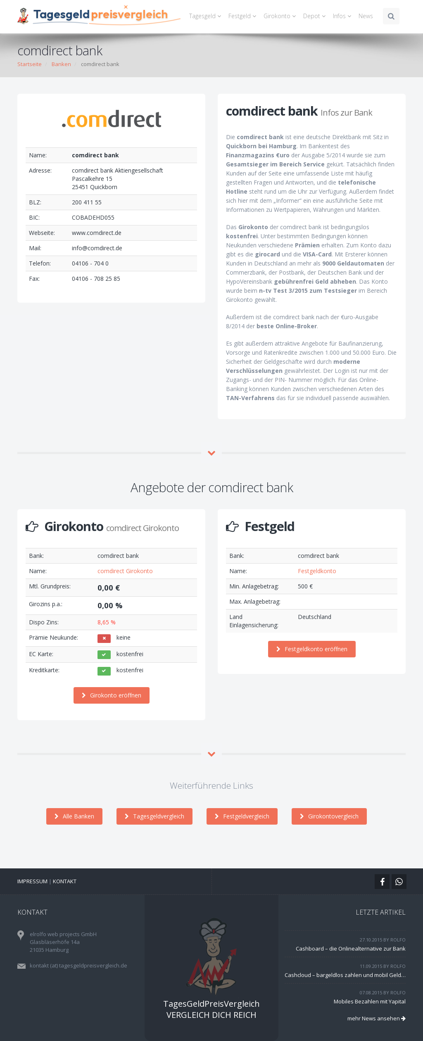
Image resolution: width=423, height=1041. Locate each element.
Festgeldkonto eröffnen (311, 649)
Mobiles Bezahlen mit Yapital (370, 1001)
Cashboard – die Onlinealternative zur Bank (351, 948)
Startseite (29, 64)
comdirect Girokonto (125, 571)
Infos (343, 16)
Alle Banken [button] (74, 816)
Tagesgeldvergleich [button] (154, 816)
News (366, 16)
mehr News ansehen (376, 1018)
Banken (61, 64)
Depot (315, 16)
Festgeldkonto (317, 571)
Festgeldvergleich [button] (242, 816)
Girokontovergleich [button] (329, 816)
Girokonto (281, 16)
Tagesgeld (206, 16)
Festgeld (243, 16)
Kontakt (64, 881)
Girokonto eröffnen (111, 695)
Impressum (32, 881)
